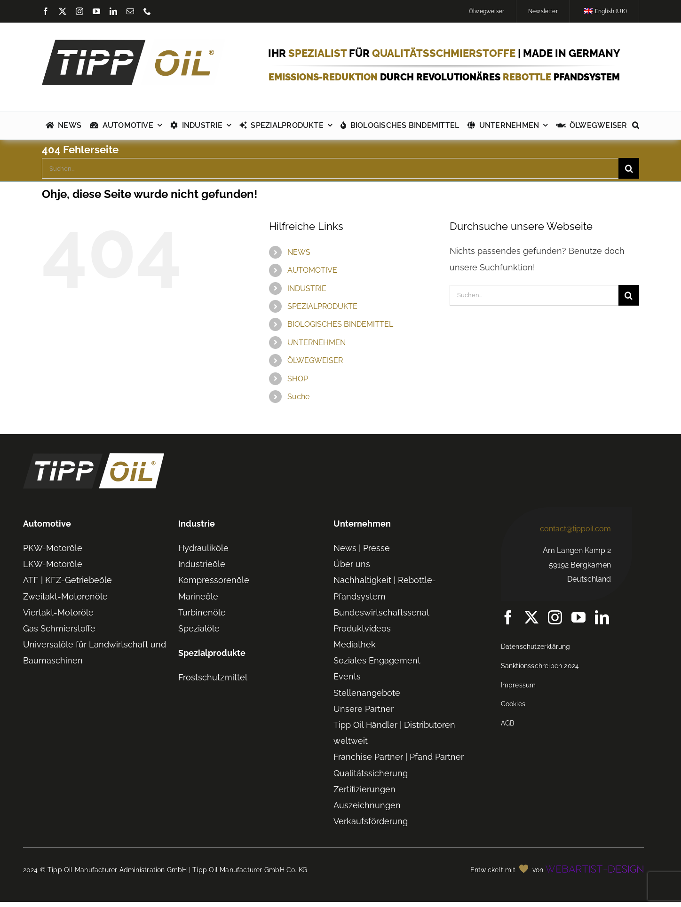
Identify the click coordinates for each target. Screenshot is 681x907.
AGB (508, 723)
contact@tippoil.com (575, 528)
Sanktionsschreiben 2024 (540, 666)
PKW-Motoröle (52, 548)
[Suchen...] (330, 168)
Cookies (513, 704)
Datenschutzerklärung (535, 646)
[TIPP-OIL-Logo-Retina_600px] (133, 43)
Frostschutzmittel (212, 677)
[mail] (130, 11)
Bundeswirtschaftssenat (381, 612)
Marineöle (198, 596)
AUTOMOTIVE (312, 270)
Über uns (351, 564)
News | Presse (361, 548)
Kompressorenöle (213, 580)
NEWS (298, 252)
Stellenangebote (366, 693)
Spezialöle (199, 628)
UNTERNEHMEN (316, 342)
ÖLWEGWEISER (315, 360)
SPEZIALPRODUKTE (322, 306)
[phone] (147, 11)
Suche (298, 396)
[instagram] (79, 11)
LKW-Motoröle (52, 564)
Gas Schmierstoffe (59, 628)
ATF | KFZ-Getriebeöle (67, 580)
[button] (635, 125)
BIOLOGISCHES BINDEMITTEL (340, 324)
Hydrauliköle (203, 548)
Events (347, 676)
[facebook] (45, 11)
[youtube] (96, 11)
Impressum (518, 685)
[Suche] (628, 168)
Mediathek (354, 644)
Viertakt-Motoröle (58, 612)
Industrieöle (201, 564)
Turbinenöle (202, 612)
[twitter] (62, 11)
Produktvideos (362, 628)
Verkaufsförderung (370, 821)
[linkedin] (113, 11)
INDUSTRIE (306, 288)
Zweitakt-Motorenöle (65, 596)
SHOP (297, 378)
